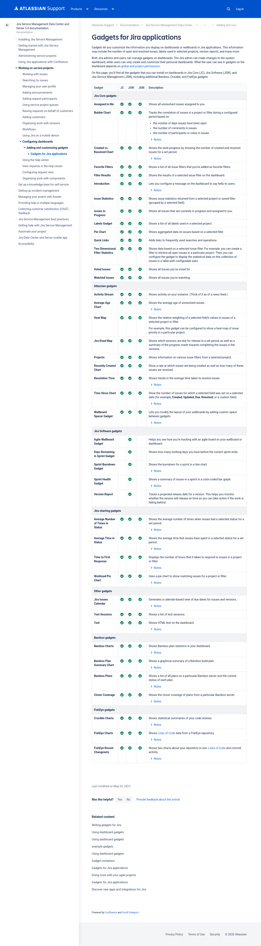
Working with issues (35, 74)
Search (228, 9)
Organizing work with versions (41, 123)
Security (215, 934)
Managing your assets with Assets (39, 196)
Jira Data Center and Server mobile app (42, 237)
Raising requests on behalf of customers (47, 111)
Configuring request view (38, 172)
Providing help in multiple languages (41, 203)
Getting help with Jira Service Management (45, 225)
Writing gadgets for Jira (106, 825)
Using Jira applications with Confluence (43, 62)
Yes (119, 799)
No (128, 799)
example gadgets (102, 846)
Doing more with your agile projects (114, 875)
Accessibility (26, 243)
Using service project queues (40, 104)
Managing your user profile (39, 86)
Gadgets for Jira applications (49, 153)
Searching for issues (35, 80)
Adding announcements (37, 92)
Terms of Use (196, 934)
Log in (240, 9)
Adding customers (33, 117)
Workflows (29, 129)
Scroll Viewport (130, 912)
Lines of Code (166, 733)
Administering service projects (37, 55)
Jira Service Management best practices (43, 219)
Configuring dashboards (37, 141)
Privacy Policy (174, 934)
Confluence (111, 912)
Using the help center (35, 160)
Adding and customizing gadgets (47, 147)
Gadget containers (103, 860)
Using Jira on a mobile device (40, 135)
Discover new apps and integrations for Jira (119, 889)
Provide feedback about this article (158, 799)
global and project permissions (140, 66)
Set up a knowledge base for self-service (43, 184)
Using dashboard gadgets (108, 832)
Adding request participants (39, 98)
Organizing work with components (43, 178)
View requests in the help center (42, 166)
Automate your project (32, 231)
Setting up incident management (38, 190)
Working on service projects (35, 68)
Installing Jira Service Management (40, 39)
